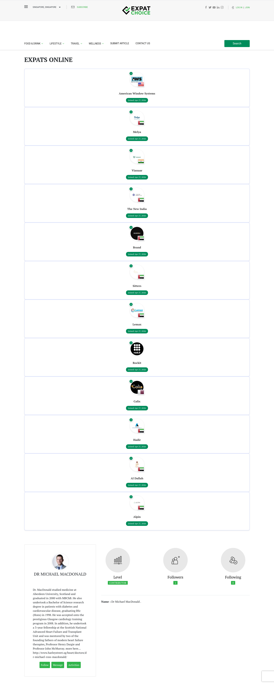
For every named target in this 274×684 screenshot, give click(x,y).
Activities (73, 648)
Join (247, 7)
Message (58, 648)
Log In (239, 7)
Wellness (95, 27)
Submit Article (119, 27)
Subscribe (82, 7)
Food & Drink (32, 27)
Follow (45, 648)
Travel (75, 27)
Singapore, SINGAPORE (47, 7)
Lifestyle (56, 27)
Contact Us (142, 27)
